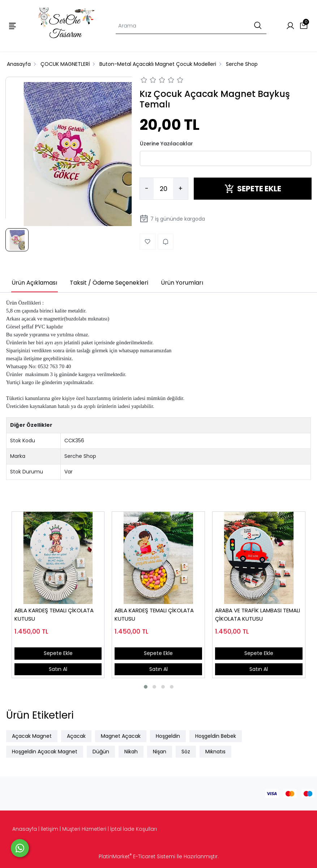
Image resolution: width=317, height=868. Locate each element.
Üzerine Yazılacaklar (166, 143)
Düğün (101, 751)
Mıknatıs (215, 751)
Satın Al (58, 669)
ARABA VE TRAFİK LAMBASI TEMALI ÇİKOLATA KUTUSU (257, 614)
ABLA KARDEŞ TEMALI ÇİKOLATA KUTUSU (54, 614)
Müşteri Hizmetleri (84, 829)
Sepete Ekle (58, 653)
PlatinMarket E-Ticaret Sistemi (137, 856)
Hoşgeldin (168, 736)
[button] (145, 686)
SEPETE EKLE (252, 188)
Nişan (159, 751)
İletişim (49, 829)
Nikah (131, 751)
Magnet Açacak (121, 736)
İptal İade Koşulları (133, 829)
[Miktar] (163, 189)
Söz (185, 751)
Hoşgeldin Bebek (215, 736)
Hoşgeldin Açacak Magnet (44, 751)
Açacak (76, 736)
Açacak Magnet (32, 736)
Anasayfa (24, 829)
